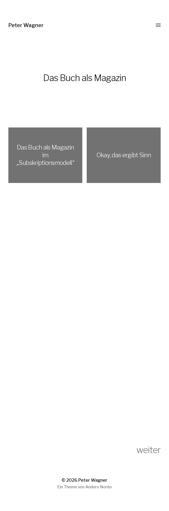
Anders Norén (98, 487)
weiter (148, 450)
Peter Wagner (26, 25)
